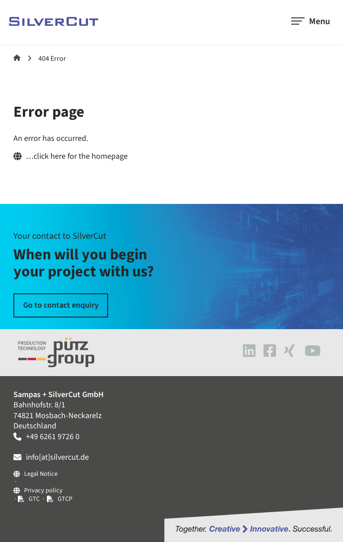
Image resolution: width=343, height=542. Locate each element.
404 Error (52, 59)
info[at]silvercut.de (57, 457)
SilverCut (17, 58)
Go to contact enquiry (61, 305)
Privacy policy (43, 491)
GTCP (65, 499)
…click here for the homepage (77, 156)
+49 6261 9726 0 (52, 437)
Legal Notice (41, 474)
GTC (35, 499)
